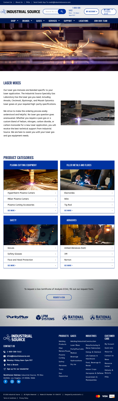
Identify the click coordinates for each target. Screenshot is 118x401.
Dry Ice (73, 364)
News (107, 359)
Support (68, 20)
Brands (25, 20)
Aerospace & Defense (94, 373)
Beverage (74, 357)
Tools (61, 369)
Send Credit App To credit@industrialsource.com (52, 2)
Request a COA (59, 297)
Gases (39, 20)
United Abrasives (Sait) (75, 248)
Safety (13, 220)
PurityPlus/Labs (77, 349)
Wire (66, 199)
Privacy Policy (23, 398)
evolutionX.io (77, 394)
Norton (67, 260)
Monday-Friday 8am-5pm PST (19, 360)
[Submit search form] (62, 11)
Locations (83, 20)
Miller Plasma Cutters (18, 199)
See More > (12, 210)
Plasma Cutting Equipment (23, 165)
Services (53, 20)
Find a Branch (12, 365)
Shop (13, 20)
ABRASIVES (72, 220)
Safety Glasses (15, 254)
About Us (19, 2)
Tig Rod (68, 205)
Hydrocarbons (76, 361)
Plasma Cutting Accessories (21, 205)
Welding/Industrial (78, 341)
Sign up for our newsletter (18, 369)
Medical (73, 353)
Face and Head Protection (20, 260)
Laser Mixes (75, 345)
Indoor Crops (91, 369)
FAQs (28, 2)
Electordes (69, 193)
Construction (91, 341)
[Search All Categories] (54, 11)
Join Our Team (100, 20)
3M (65, 254)
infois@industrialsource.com (18, 356)
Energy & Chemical (93, 352)
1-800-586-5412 (75, 9)
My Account (109, 344)
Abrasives (63, 366)
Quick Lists (109, 348)
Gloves (11, 248)
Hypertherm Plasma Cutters (21, 193)
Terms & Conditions (9, 398)
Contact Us (7, 2)
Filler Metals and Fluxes (79, 165)
